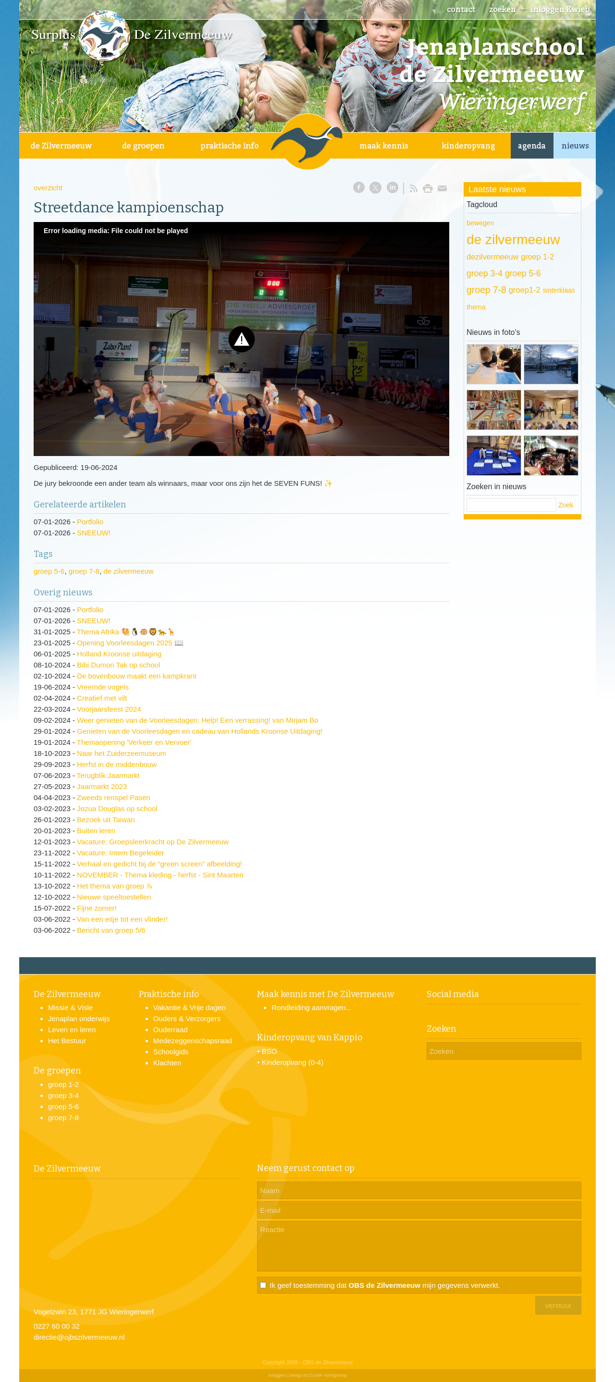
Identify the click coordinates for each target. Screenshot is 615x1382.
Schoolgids (170, 1052)
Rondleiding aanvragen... (311, 1007)
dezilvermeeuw (492, 256)
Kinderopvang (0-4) (292, 1062)
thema (476, 307)
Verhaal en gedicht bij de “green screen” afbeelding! (159, 864)
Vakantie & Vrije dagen (189, 1007)
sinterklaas (559, 290)
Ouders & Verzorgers (187, 1018)
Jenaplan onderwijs (79, 1018)
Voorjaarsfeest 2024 (109, 709)
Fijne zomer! (97, 908)
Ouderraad (170, 1029)
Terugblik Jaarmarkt (108, 775)
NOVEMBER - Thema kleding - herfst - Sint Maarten (160, 875)
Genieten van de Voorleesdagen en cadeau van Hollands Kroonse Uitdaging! (199, 731)
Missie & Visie (70, 1007)
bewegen (480, 223)
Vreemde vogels (103, 687)
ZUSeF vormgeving (327, 1375)
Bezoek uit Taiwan (106, 819)
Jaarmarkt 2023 (102, 786)
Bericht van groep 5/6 (111, 930)
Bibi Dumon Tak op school (118, 665)
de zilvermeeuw (128, 571)
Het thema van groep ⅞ (114, 886)
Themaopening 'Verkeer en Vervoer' (134, 742)
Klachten (167, 1063)
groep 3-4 (485, 273)
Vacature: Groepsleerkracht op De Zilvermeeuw (153, 842)
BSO (269, 1051)
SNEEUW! (94, 533)
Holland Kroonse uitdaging (119, 654)
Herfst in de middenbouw (117, 764)
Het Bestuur (67, 1040)
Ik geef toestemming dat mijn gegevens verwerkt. (385, 1285)
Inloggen (277, 1375)
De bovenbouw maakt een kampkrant (136, 676)
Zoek (565, 505)
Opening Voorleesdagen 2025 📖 (130, 643)
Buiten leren (96, 831)
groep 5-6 (49, 571)
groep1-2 (525, 290)
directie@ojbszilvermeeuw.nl (79, 1337)
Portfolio (90, 522)
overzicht (48, 188)
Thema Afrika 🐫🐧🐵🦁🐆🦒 (126, 632)
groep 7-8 (84, 571)
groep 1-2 (537, 256)
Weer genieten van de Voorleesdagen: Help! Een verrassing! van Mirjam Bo (198, 720)
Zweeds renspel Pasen (113, 797)
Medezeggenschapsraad (192, 1040)
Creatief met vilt (102, 698)
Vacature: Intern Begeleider (120, 853)
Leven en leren (72, 1029)
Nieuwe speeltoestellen (114, 897)
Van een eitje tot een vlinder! (122, 919)
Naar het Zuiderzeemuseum (121, 753)
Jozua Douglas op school (117, 808)
